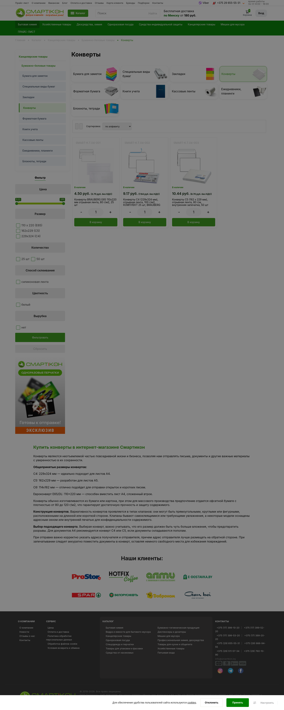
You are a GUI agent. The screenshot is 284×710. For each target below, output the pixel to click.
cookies (191, 702)
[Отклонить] (211, 702)
